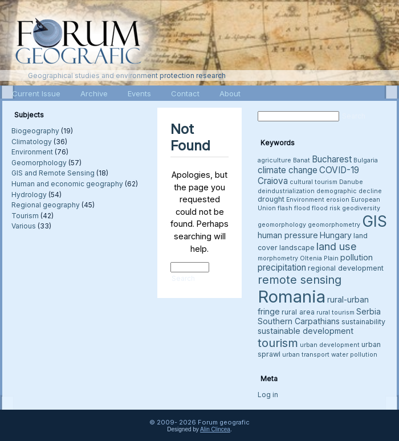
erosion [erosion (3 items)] (337, 199)
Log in (268, 394)
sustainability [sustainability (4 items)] (363, 321)
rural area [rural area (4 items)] (298, 312)
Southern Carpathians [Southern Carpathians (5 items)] (299, 321)
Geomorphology (39, 162)
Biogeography (35, 130)
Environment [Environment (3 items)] (305, 199)
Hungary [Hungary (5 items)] (336, 235)
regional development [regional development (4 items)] (346, 268)
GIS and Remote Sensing (53, 173)
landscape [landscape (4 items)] (297, 247)
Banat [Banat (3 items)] (301, 160)
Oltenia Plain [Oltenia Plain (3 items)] (319, 258)
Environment (32, 152)
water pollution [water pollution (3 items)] (354, 354)
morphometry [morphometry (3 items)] (278, 258)
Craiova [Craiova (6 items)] (273, 180)
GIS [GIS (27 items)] (374, 221)
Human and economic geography (67, 183)
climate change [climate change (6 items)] (287, 170)
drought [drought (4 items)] (271, 199)
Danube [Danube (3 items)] (351, 182)
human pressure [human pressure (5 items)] (288, 235)
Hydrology (29, 194)
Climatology (31, 141)
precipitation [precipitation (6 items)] (282, 267)
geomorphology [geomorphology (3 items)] (282, 224)
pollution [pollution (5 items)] (356, 257)
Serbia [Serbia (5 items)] (368, 311)
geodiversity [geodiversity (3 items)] (361, 208)
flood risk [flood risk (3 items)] (326, 208)
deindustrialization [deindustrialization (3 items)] (286, 191)
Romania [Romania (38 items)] (291, 297)
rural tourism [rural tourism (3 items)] (335, 312)
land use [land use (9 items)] (336, 246)
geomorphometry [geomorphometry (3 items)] (334, 224)
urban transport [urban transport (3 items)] (305, 354)
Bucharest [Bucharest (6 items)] (332, 159)
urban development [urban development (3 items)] (330, 345)
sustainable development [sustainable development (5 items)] (305, 331)
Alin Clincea (215, 429)
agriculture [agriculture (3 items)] (274, 160)
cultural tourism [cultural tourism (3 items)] (313, 182)
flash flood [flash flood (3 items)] (294, 208)
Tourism (25, 215)
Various (23, 226)
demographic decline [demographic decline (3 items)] (349, 191)
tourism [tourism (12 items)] (278, 343)
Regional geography (45, 205)
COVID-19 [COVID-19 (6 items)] (339, 170)
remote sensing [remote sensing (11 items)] (299, 280)
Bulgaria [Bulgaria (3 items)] (365, 160)
